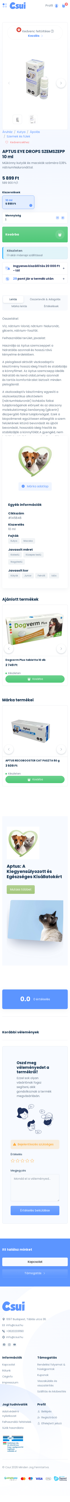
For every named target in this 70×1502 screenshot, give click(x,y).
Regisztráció (47, 1417)
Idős (54, 575)
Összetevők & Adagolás (45, 299)
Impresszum (10, 1382)
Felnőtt (41, 575)
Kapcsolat (35, 1262)
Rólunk (6, 1370)
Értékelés (16, 1154)
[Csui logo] (18, 5)
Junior (27, 575)
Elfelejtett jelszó (49, 1423)
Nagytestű (16, 561)
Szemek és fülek (18, 136)
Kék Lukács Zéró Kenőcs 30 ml (26, 660)
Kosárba (35, 234)
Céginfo (7, 1376)
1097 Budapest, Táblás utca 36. (24, 1319)
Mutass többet (21, 889)
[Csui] (13, 1306)
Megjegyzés (18, 1170)
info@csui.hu (12, 1325)
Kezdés (35, 36)
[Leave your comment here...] (35, 1187)
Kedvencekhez (17, 142)
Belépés (44, 1411)
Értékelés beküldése (35, 1210)
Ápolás (35, 132)
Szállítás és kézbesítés (51, 1391)
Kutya (21, 132)
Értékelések (51, 306)
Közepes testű (33, 554)
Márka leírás (19, 306)
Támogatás (35, 1273)
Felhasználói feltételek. (17, 1422)
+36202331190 (13, 1331)
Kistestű (15, 554)
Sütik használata (13, 1428)
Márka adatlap (35, 486)
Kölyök (14, 575)
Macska (28, 540)
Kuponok (43, 1375)
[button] (35, 268)
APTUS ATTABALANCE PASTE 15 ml (28, 760)
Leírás (13, 299)
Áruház (7, 132)
